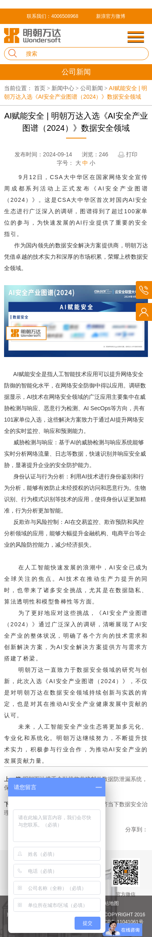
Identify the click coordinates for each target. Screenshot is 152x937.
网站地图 (109, 903)
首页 (42, 88)
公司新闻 (94, 88)
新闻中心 (65, 88)
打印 (131, 154)
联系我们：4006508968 (52, 16)
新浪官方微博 (110, 16)
